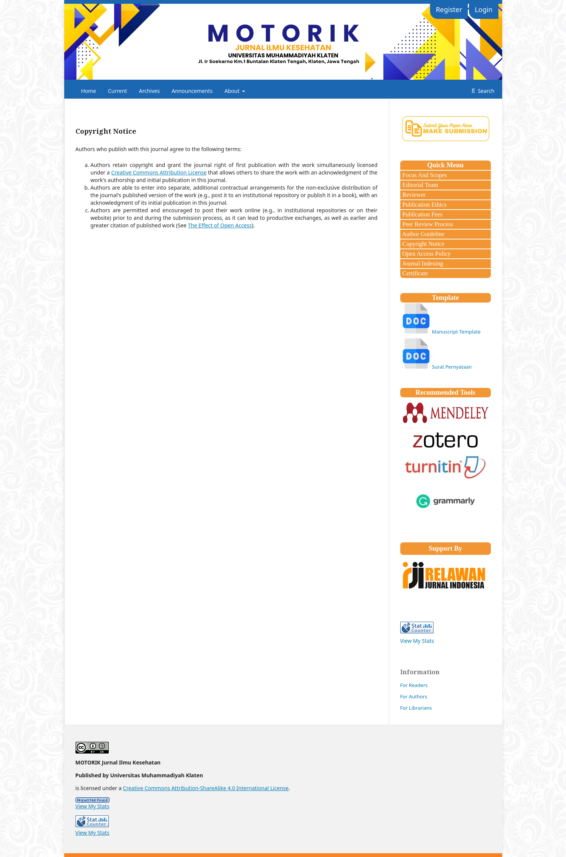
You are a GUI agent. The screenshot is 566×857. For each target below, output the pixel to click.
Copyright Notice (423, 244)
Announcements (192, 90)
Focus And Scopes (424, 175)
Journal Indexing (422, 263)
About (233, 90)
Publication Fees (422, 214)
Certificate (414, 273)
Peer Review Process (427, 224)
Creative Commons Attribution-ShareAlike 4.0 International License (206, 788)
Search (486, 90)
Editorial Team (419, 185)
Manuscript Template (456, 331)
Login (483, 9)
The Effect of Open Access (220, 225)
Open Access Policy (426, 253)
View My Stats (417, 640)
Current (117, 90)
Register (449, 9)
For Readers (414, 685)
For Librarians (416, 707)
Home (88, 90)
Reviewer (413, 194)
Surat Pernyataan (452, 366)
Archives (149, 90)
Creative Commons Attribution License (159, 172)
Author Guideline (423, 234)
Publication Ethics (424, 204)
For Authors (413, 696)
